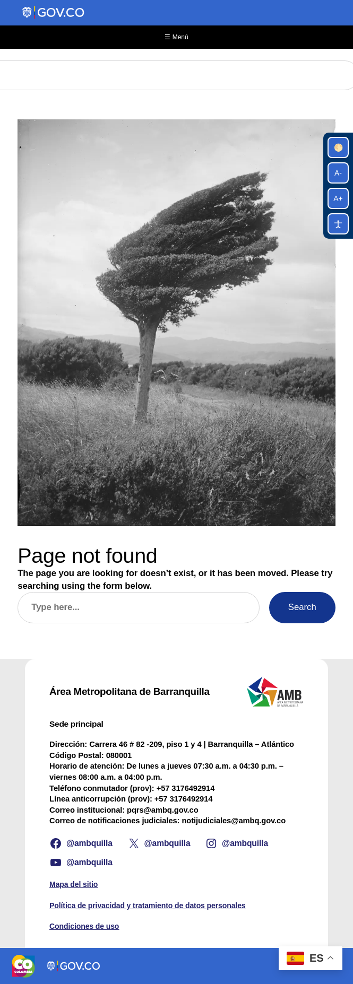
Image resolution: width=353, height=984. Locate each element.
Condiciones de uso (84, 926)
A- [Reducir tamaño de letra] (338, 173)
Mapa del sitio (73, 884)
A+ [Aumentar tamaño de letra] (338, 198)
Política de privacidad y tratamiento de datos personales (147, 905)
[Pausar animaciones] (338, 223)
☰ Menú (176, 37)
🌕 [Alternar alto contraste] (338, 147)
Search (302, 607)
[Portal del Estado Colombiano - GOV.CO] (54, 13)
